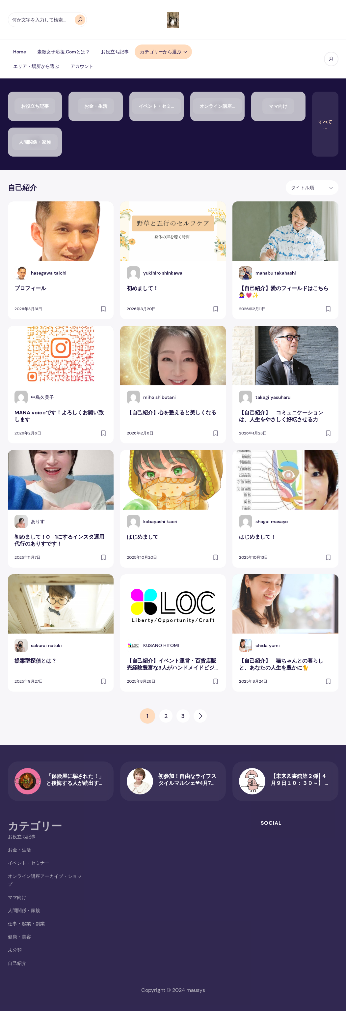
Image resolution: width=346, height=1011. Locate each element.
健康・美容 (19, 937)
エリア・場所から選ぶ (36, 66)
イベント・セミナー (28, 863)
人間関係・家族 (24, 910)
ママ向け (17, 897)
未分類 (15, 950)
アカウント (81, 66)
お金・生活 (19, 850)
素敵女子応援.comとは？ (63, 52)
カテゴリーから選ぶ (160, 52)
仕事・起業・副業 (26, 924)
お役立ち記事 (115, 52)
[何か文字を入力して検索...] (47, 20)
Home (19, 52)
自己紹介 (17, 963)
